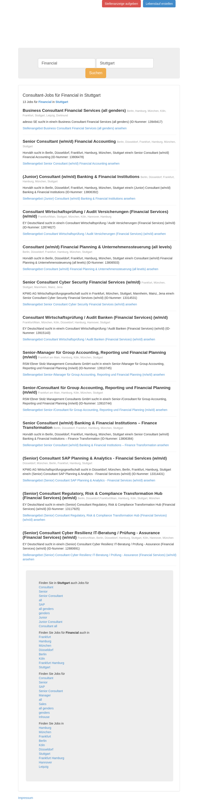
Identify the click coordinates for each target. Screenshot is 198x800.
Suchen (95, 73)
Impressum (25, 798)
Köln (42, 658)
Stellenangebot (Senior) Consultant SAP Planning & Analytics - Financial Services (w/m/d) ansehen (89, 480)
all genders (46, 609)
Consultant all (48, 626)
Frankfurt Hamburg (51, 663)
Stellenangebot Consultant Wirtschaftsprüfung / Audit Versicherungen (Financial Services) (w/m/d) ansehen (94, 234)
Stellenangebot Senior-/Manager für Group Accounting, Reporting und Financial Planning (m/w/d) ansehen (94, 374)
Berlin (43, 654)
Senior (43, 591)
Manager (45, 695)
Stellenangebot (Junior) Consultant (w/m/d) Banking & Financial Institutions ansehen (79, 198)
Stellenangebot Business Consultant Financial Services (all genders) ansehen (75, 128)
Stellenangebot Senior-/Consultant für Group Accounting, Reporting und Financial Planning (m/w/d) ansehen (95, 410)
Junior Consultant (50, 622)
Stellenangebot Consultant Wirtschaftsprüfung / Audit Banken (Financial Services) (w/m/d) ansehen (89, 339)
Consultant (46, 587)
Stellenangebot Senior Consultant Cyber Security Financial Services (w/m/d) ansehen (80, 304)
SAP (42, 604)
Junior (43, 617)
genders (44, 613)
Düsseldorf (46, 650)
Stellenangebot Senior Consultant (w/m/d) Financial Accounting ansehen (71, 163)
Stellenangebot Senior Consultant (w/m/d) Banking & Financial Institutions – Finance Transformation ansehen (96, 445)
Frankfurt (45, 637)
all (40, 600)
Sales (42, 704)
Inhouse (44, 717)
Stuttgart (44, 667)
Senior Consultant (51, 596)
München (45, 645)
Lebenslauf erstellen (159, 3)
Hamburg (45, 641)
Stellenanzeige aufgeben (121, 3)
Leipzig (43, 766)
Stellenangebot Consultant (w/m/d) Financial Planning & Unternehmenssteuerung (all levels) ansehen (90, 269)
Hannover (45, 762)
